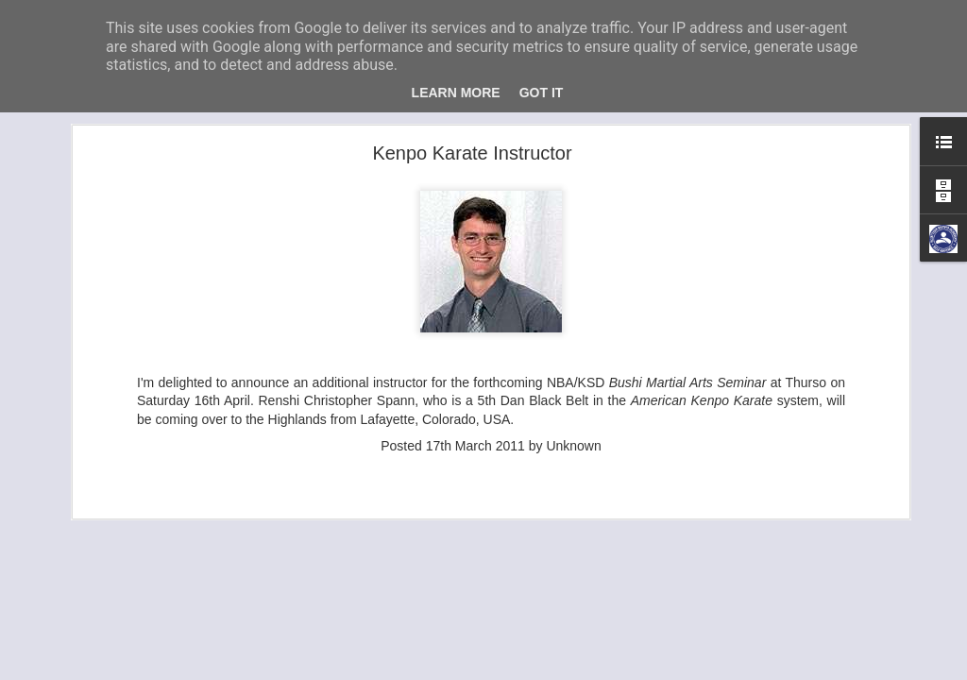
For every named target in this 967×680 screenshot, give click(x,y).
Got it (541, 92)
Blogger (640, 669)
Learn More (456, 92)
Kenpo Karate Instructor (471, 119)
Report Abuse (696, 669)
